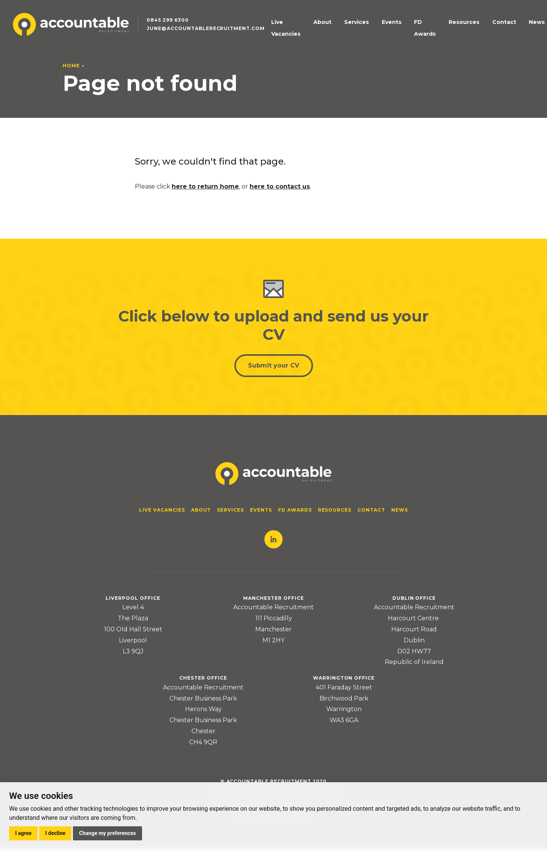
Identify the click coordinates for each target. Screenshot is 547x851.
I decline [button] (55, 833)
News (517, 28)
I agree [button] (23, 833)
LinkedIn (273, 541)
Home (71, 65)
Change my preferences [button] (107, 833)
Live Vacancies (302, 28)
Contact (492, 28)
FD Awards (423, 28)
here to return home (205, 186)
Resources (459, 28)
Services (365, 28)
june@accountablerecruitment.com (212, 34)
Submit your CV (273, 367)
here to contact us (280, 186)
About (338, 28)
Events (392, 28)
